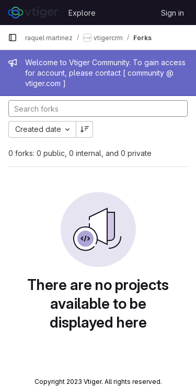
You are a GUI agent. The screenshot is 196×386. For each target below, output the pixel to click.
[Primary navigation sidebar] (12, 37)
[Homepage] (33, 12)
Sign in (172, 12)
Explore (82, 12)
